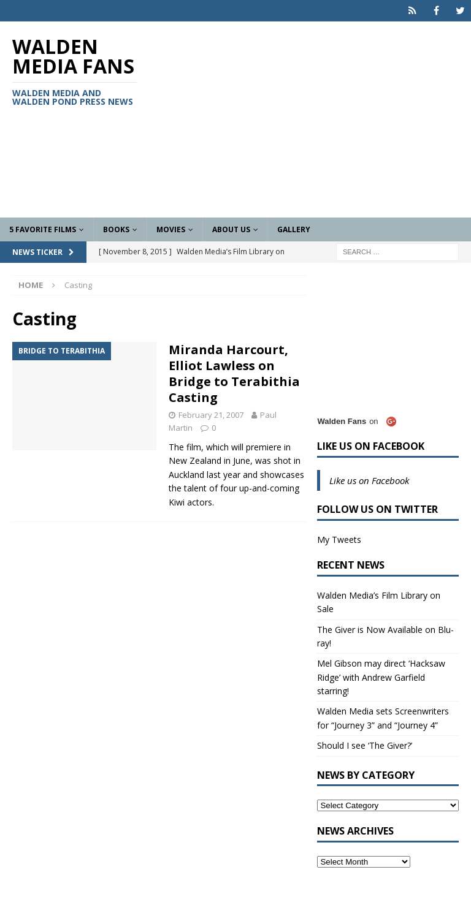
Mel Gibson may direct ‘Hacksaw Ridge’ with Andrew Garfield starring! (381, 677)
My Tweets (339, 539)
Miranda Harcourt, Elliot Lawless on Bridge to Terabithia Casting (234, 373)
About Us (231, 229)
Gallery (293, 229)
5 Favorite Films (42, 229)
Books (116, 229)
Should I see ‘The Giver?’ (364, 745)
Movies (170, 229)
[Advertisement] (316, 119)
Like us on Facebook (370, 446)
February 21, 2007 (210, 414)
